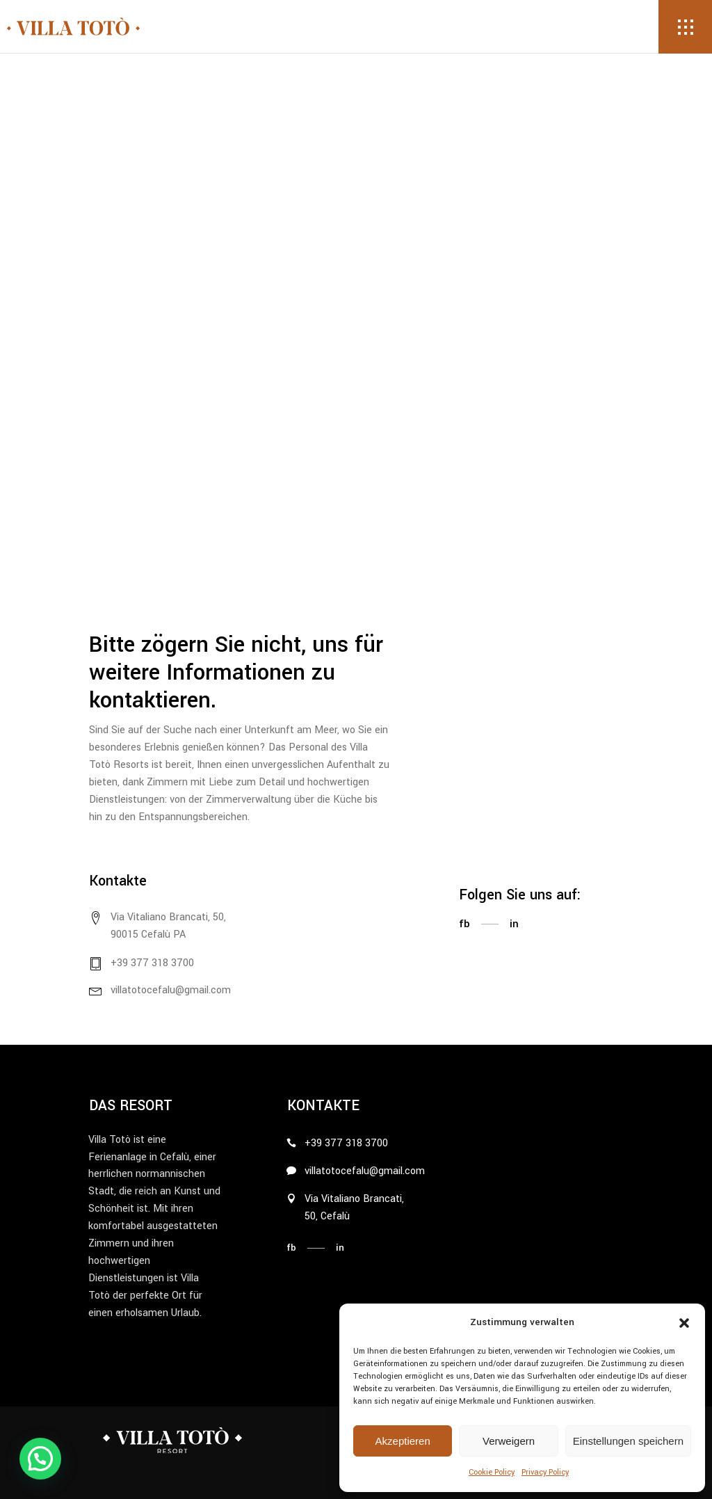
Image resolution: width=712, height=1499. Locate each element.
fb (464, 923)
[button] (684, 1323)
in (514, 923)
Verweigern (509, 1441)
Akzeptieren (402, 1441)
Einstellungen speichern (628, 1441)
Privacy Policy (545, 1472)
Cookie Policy (492, 1472)
